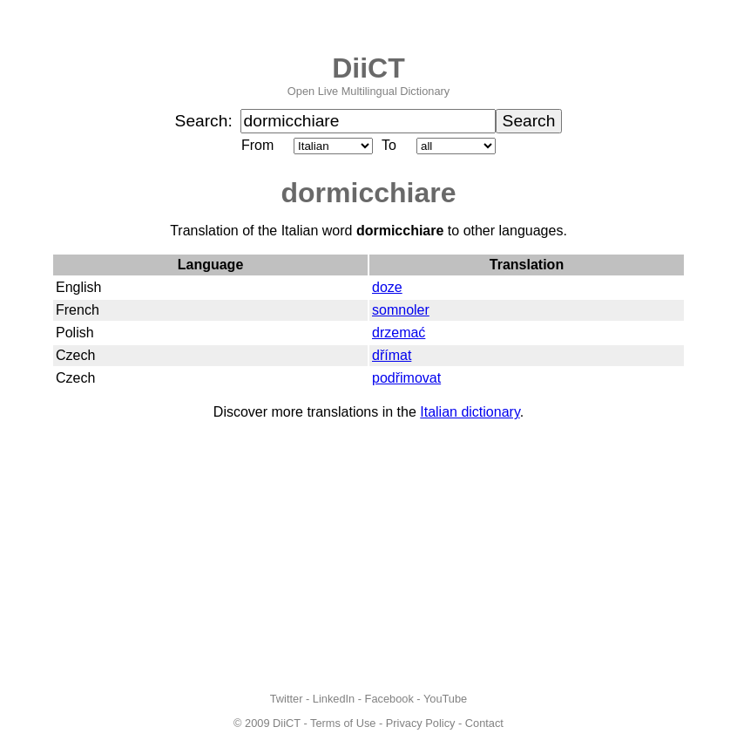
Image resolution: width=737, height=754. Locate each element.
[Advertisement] (368, 556)
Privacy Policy (421, 723)
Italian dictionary (469, 411)
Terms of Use (342, 723)
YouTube (445, 698)
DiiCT (368, 68)
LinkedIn (334, 698)
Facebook (389, 698)
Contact (484, 723)
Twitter (286, 698)
